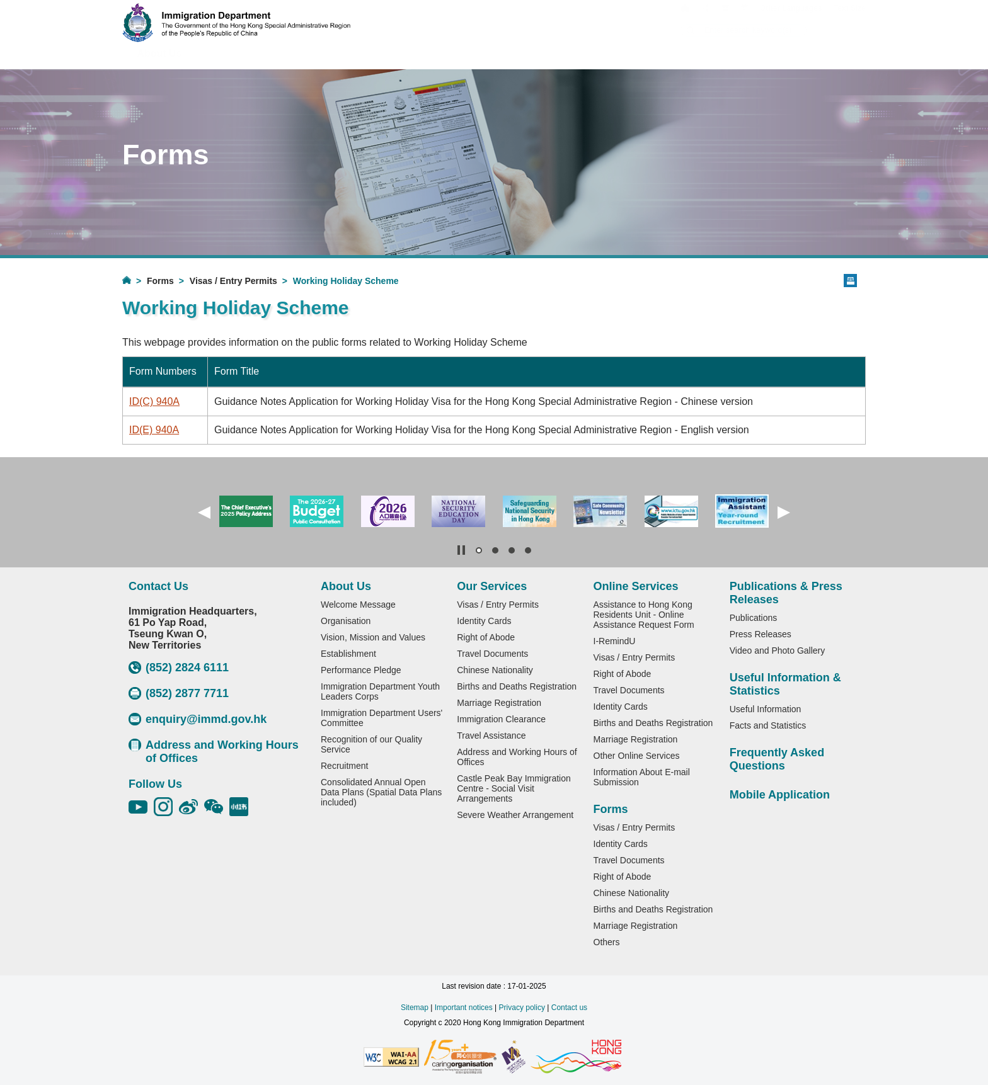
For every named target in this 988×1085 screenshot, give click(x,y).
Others (607, 942)
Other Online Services (637, 756)
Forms (160, 281)
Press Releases (760, 634)
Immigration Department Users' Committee (381, 718)
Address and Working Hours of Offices (214, 751)
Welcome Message (358, 604)
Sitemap (414, 1007)
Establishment (348, 654)
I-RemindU (615, 641)
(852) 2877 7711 (179, 693)
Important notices (464, 1007)
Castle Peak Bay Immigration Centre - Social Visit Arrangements (514, 788)
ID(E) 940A (154, 429)
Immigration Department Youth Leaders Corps (380, 691)
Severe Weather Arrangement (515, 815)
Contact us (569, 1007)
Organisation (345, 621)
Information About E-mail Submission (642, 777)
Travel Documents (492, 654)
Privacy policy (522, 1007)
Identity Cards (484, 621)
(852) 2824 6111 (179, 667)
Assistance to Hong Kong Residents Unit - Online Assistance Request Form (644, 614)
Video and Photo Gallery (777, 650)
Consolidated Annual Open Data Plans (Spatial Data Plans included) (381, 792)
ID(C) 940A (154, 401)
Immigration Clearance (501, 719)
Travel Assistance (491, 735)
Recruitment (344, 766)
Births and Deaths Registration (517, 686)
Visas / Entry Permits (233, 281)
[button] (204, 512)
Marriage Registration (499, 703)
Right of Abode (486, 637)
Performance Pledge (361, 670)
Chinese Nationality (495, 670)
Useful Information (765, 709)
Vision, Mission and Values (373, 637)
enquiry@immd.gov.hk (198, 719)
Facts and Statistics (768, 725)
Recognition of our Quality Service (371, 744)
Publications (754, 618)
